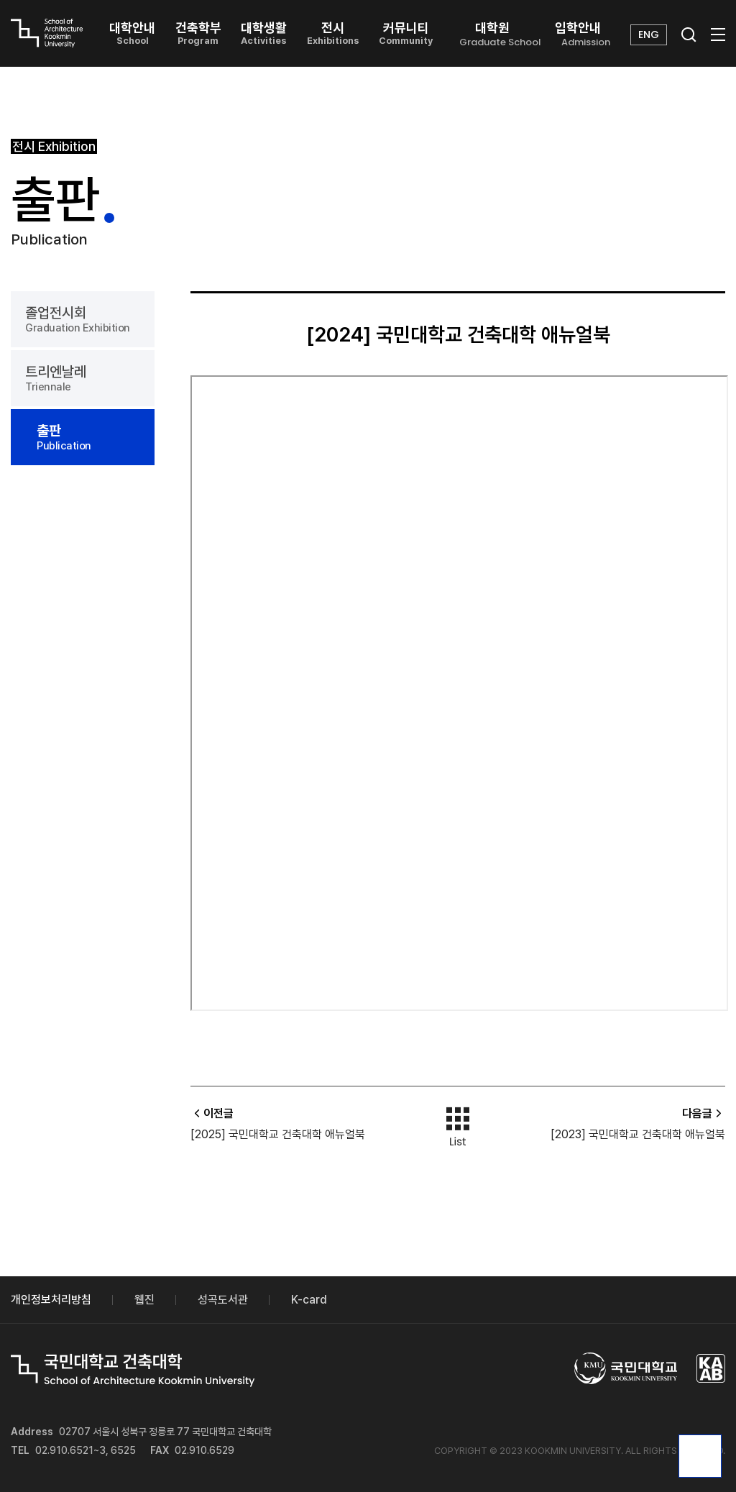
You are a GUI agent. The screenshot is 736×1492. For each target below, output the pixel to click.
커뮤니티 (406, 33)
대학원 (500, 35)
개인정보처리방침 (51, 1299)
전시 (333, 33)
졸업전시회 (82, 319)
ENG (648, 34)
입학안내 (586, 35)
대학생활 (264, 33)
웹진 (144, 1299)
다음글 (703, 1113)
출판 (88, 437)
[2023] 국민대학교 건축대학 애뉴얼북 (638, 1134)
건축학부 (198, 33)
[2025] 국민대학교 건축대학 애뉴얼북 (277, 1134)
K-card (309, 1299)
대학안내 (132, 33)
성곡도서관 (223, 1299)
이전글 (212, 1113)
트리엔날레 (82, 378)
